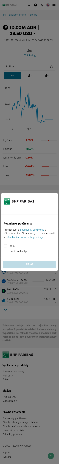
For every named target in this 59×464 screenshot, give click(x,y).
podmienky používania (32, 230)
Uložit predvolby (18, 251)
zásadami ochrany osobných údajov (26, 237)
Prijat (12, 246)
